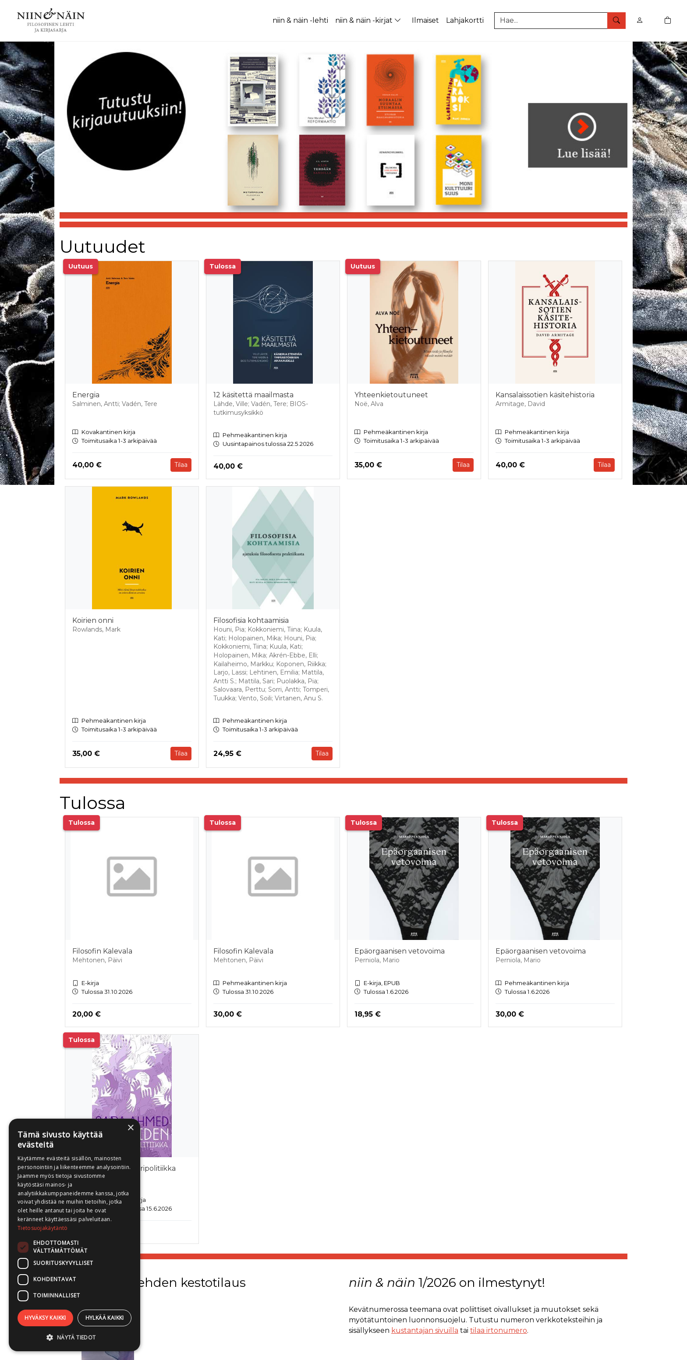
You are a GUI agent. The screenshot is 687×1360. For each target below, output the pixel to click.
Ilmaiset (425, 20)
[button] (74, 1337)
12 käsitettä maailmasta (253, 395)
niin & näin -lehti (300, 20)
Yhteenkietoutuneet (391, 395)
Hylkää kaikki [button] (104, 1317)
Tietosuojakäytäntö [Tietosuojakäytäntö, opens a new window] (42, 1228)
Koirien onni (92, 620)
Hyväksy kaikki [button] (45, 1317)
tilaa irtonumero (498, 1330)
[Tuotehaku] (560, 20)
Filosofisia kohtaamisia (251, 620)
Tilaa (181, 465)
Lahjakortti (465, 20)
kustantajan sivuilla (424, 1330)
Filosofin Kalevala (102, 951)
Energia (85, 395)
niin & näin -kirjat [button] (369, 20)
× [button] (130, 1128)
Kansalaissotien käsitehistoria (545, 395)
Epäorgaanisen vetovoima (399, 951)
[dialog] (74, 1235)
